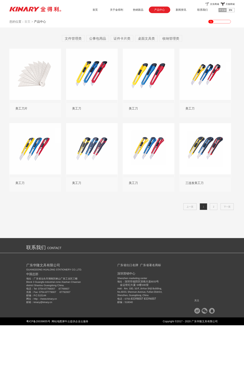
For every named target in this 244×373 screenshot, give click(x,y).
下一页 (227, 254)
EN (230, 10)
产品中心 (40, 69)
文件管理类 (73, 86)
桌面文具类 (146, 86)
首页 (95, 9)
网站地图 (56, 369)
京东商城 (214, 4)
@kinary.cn (46, 349)
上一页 (190, 254)
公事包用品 (97, 86)
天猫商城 (230, 4)
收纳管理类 (170, 86)
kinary (37, 349)
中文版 (222, 10)
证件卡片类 (122, 86)
